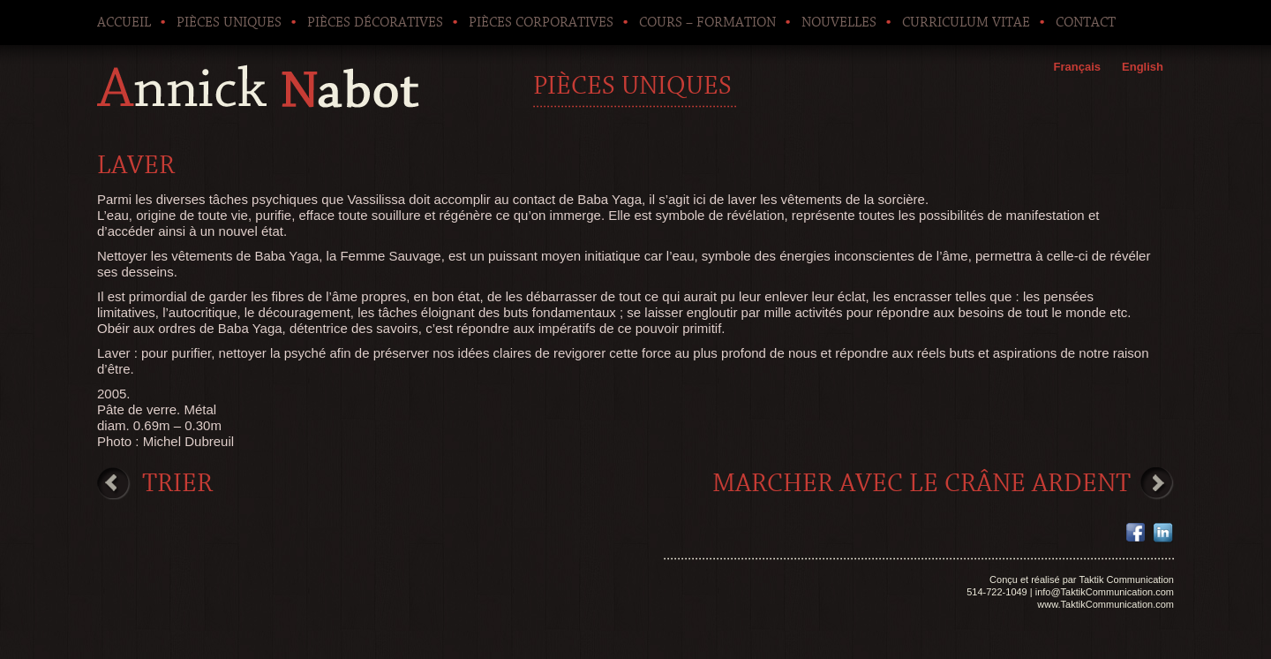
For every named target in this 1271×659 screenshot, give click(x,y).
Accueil (124, 22)
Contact (1086, 22)
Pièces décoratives (375, 22)
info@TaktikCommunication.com (1104, 592)
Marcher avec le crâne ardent (921, 483)
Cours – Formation (707, 22)
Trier (177, 483)
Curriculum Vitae (966, 22)
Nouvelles (838, 22)
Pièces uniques (229, 22)
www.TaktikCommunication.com (1105, 604)
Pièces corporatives (541, 22)
